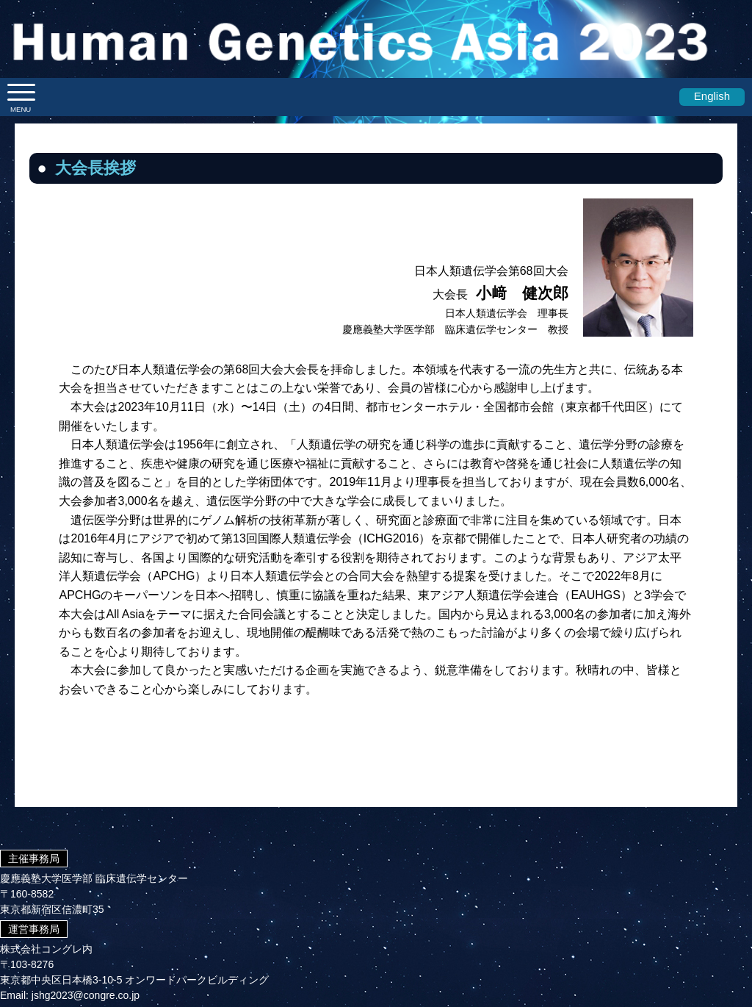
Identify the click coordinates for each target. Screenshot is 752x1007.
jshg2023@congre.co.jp (86, 995)
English (712, 96)
